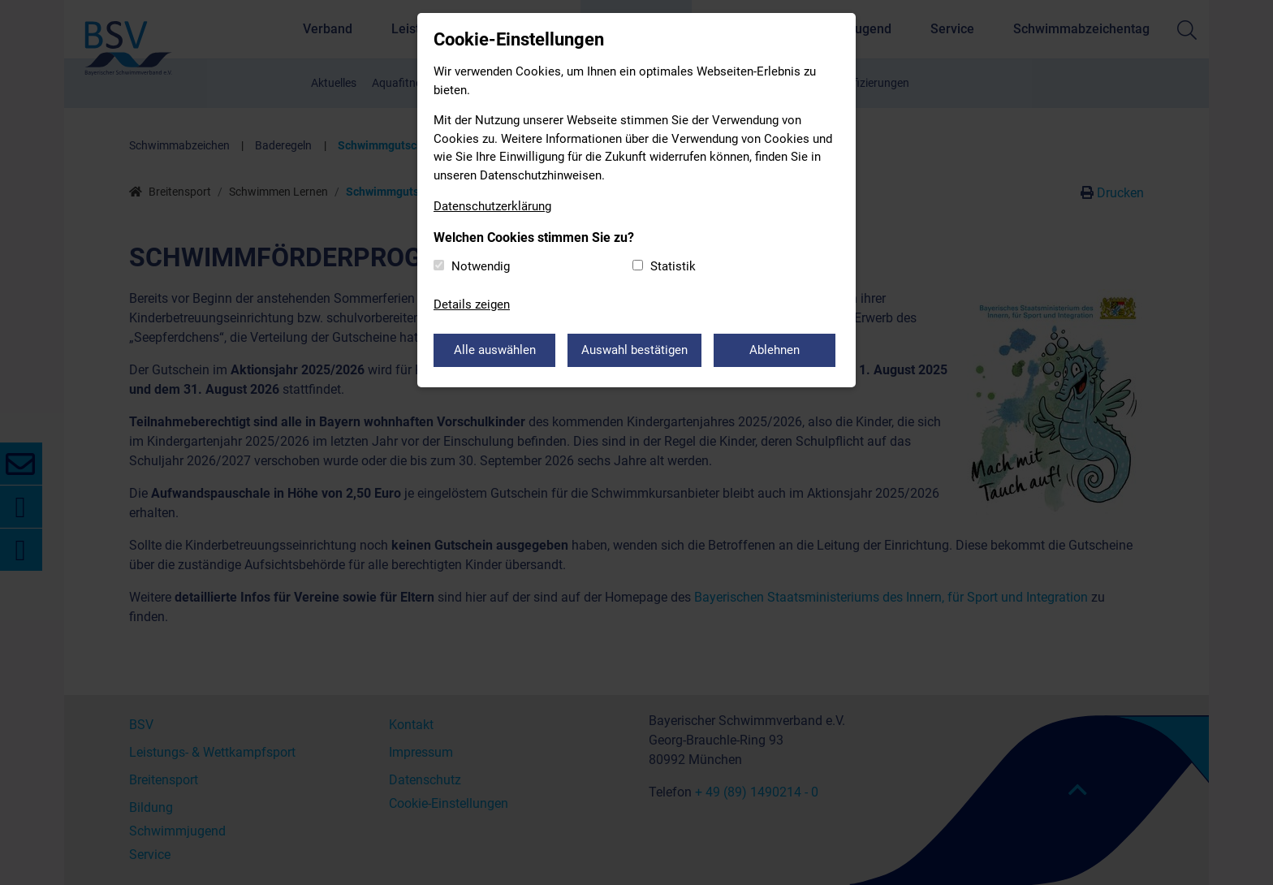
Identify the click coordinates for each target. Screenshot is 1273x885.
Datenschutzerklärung (492, 206)
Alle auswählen (495, 350)
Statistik (673, 266)
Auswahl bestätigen (634, 350)
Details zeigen (472, 304)
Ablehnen (774, 350)
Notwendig (480, 266)
